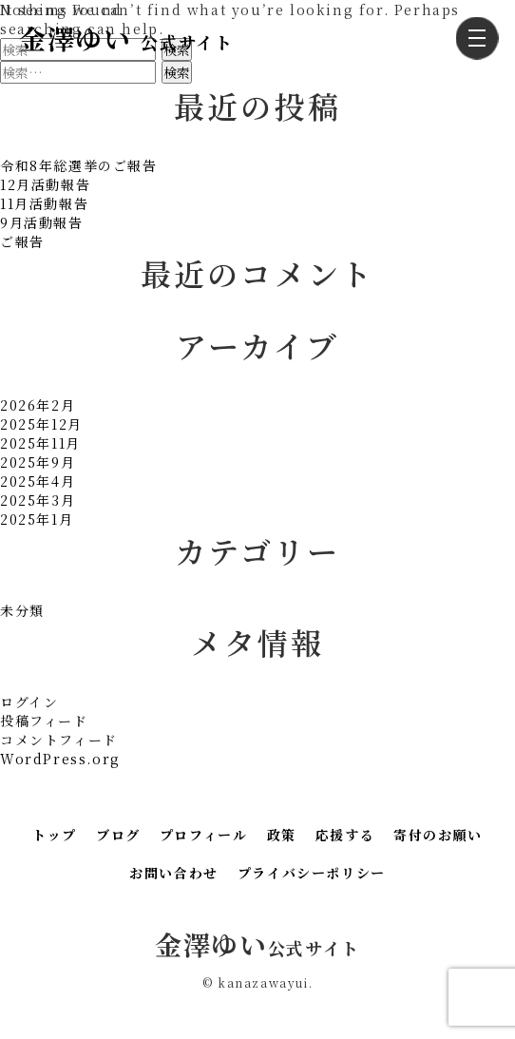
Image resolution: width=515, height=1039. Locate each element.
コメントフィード (59, 739)
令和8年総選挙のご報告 (79, 165)
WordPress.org (60, 758)
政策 (281, 834)
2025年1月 (36, 519)
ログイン (29, 701)
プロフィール (204, 834)
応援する (344, 834)
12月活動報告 (45, 184)
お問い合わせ (174, 872)
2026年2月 (37, 404)
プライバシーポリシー (312, 872)
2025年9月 (37, 461)
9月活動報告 (42, 222)
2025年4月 (37, 481)
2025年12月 (41, 423)
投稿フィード (44, 720)
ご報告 (22, 241)
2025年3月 (37, 500)
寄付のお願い (438, 834)
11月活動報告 (44, 203)
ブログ (118, 834)
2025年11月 (40, 442)
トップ (54, 834)
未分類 (22, 610)
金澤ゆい (126, 38)
